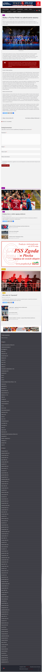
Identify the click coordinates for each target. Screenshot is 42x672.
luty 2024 (3, 496)
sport (33, 19)
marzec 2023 (3, 520)
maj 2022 (3, 542)
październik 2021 (4, 557)
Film (2, 362)
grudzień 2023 (3, 501)
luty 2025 (3, 470)
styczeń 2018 (3, 655)
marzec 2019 (3, 625)
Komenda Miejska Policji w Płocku (7, 381)
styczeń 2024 (3, 498)
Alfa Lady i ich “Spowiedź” (9, 295)
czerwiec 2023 (3, 514)
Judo (2, 379)
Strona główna (5, 9)
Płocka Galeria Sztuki (5, 410)
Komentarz (4, 132)
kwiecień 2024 (3, 492)
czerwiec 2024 (3, 488)
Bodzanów (3, 353)
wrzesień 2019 (3, 612)
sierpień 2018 (3, 640)
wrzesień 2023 (3, 507)
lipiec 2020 (3, 590)
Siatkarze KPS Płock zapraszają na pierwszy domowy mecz (19, 226)
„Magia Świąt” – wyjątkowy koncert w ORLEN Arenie (18, 307)
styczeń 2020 (3, 603)
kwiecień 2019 (3, 622)
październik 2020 (4, 583)
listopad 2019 (3, 607)
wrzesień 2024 (3, 481)
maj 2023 (3, 516)
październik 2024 (4, 479)
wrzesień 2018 (3, 638)
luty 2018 (3, 653)
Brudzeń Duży (3, 355)
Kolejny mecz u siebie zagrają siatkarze (13, 214)
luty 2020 (3, 601)
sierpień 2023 (3, 509)
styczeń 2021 (3, 577)
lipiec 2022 (3, 538)
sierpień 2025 (3, 457)
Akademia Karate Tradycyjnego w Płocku (16, 236)
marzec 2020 (3, 598)
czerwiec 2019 (3, 618)
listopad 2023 (3, 503)
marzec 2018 (3, 651)
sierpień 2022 (3, 535)
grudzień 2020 (3, 579)
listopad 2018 (3, 633)
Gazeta (14, 11)
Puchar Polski (30, 19)
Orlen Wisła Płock (21, 19)
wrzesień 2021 (3, 559)
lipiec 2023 (3, 511)
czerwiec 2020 (3, 592)
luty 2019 (3, 627)
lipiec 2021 (3, 564)
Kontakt (19, 11)
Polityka (2, 399)
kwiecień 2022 (3, 544)
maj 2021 (3, 568)
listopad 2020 (3, 581)
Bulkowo (3, 357)
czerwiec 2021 (3, 566)
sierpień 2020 (3, 588)
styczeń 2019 (3, 629)
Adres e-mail (4, 151)
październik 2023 (4, 505)
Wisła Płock (3, 431)
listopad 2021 (3, 555)
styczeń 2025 (3, 472)
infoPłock (3, 373)
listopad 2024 (3, 477)
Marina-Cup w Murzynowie (13, 231)
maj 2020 (3, 594)
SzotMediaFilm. (30, 668)
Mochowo (3, 388)
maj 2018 (3, 646)
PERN (2, 397)
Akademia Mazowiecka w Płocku (7, 344)
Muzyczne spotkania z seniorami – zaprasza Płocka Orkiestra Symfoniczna (22, 317)
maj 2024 (3, 490)
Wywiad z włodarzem (5, 438)
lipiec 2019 (3, 616)
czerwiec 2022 (3, 540)
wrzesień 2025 (3, 455)
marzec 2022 (3, 546)
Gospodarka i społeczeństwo (6, 368)
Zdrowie (2, 442)
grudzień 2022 (3, 527)
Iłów (2, 375)
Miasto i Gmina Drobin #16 (7, 118)
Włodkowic (3, 440)
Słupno (2, 429)
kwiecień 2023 (3, 518)
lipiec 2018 (3, 642)
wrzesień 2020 (3, 585)
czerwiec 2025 (3, 461)
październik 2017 (4, 662)
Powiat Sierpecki (4, 403)
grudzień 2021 (3, 553)
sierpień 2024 (3, 483)
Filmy (3, 11)
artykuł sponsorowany (5, 347)
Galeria (25, 9)
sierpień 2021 (3, 561)
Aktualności (12, 9)
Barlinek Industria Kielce (14, 19)
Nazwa (3, 146)
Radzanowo (3, 412)
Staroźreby (3, 425)
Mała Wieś (3, 386)
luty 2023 (3, 522)
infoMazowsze (20, 9)
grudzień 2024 (3, 474)
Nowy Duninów (4, 392)
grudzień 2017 (3, 657)
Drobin (2, 360)
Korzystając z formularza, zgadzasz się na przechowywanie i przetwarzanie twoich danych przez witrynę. (21, 162)
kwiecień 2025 (3, 466)
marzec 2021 (3, 572)
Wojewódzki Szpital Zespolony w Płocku (8, 434)
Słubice (2, 427)
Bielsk (2, 351)
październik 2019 (4, 609)
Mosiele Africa (3, 390)
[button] (5, 11)
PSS (2, 405)
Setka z (30, 9)
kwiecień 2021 (3, 570)
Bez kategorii (3, 349)
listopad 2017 (3, 659)
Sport (4, 15)
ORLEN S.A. (3, 394)
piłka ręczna (26, 19)
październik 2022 (4, 531)
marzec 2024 (3, 494)
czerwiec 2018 (3, 644)
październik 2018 (4, 635)
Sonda (2, 416)
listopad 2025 (3, 451)
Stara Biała (3, 423)
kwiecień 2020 (3, 596)
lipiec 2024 (3, 485)
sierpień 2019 (3, 614)
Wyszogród (3, 436)
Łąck (2, 444)
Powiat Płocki (3, 401)
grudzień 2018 (3, 631)
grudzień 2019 (3, 605)
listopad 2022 (3, 529)
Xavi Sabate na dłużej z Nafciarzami (33, 118)
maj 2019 (3, 620)
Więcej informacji (4, 337)
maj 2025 (3, 464)
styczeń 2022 (3, 551)
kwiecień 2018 (3, 648)
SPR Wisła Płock (4, 421)
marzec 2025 (3, 468)
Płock (2, 408)
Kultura (8, 11)
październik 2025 (4, 453)
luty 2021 (3, 575)
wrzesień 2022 (3, 533)
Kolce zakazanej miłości (13, 312)
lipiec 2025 (3, 459)
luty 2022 (3, 548)
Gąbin (2, 364)
